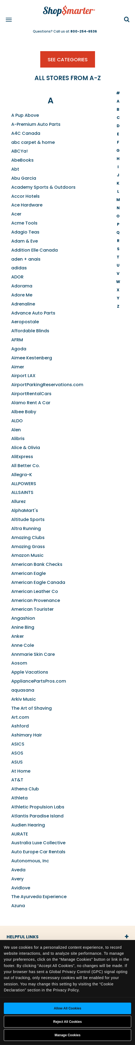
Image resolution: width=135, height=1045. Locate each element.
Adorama (21, 286)
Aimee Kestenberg (31, 358)
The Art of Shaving (31, 708)
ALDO (17, 421)
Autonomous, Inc (30, 861)
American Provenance (35, 600)
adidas (19, 268)
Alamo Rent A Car (30, 403)
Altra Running (26, 528)
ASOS (17, 753)
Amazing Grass (28, 546)
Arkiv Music (23, 699)
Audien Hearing (28, 825)
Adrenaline (23, 304)
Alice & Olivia (25, 447)
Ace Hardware (26, 205)
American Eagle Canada (38, 582)
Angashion (23, 618)
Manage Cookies (67, 1035)
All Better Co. (25, 465)
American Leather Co (34, 591)
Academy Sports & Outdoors (43, 187)
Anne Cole (22, 645)
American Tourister (32, 609)
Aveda (18, 870)
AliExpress (22, 456)
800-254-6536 (83, 31)
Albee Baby (23, 412)
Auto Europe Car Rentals (38, 852)
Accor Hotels (25, 196)
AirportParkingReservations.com (47, 385)
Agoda (18, 349)
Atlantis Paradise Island (37, 816)
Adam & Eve (24, 241)
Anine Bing (22, 627)
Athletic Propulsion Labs (37, 807)
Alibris (18, 438)
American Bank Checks (36, 564)
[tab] (67, 937)
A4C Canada (25, 133)
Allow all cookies (67, 1008)
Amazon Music (27, 555)
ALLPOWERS (23, 484)
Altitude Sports (28, 519)
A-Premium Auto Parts (36, 124)
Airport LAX (23, 375)
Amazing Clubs (28, 537)
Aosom (19, 663)
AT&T (17, 780)
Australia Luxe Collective (38, 843)
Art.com (20, 717)
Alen (16, 430)
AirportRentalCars (31, 394)
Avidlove (20, 888)
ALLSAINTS (22, 492)
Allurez (18, 501)
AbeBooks (22, 160)
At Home (20, 771)
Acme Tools (24, 223)
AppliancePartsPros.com (38, 681)
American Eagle (28, 573)
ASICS (17, 744)
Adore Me (21, 295)
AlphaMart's (24, 510)
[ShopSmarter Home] (67, 8)
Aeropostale (25, 322)
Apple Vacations (29, 672)
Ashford (20, 726)
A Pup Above (25, 115)
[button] (127, 20)
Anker (17, 636)
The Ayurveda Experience (39, 896)
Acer (16, 214)
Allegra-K (21, 474)
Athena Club (25, 789)
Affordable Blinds (30, 331)
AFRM (17, 340)
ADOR (17, 277)
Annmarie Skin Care (33, 654)
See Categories (68, 59)
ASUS (17, 762)
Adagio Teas (25, 232)
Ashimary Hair (26, 735)
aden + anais (26, 259)
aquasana (22, 690)
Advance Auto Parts (33, 313)
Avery (17, 879)
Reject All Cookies (67, 1022)
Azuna (18, 906)
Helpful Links (23, 937)
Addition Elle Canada (34, 250)
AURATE (19, 834)
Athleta (19, 798)
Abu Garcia (23, 178)
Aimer (17, 367)
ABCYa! (19, 151)
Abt (15, 169)
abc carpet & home (33, 142)
